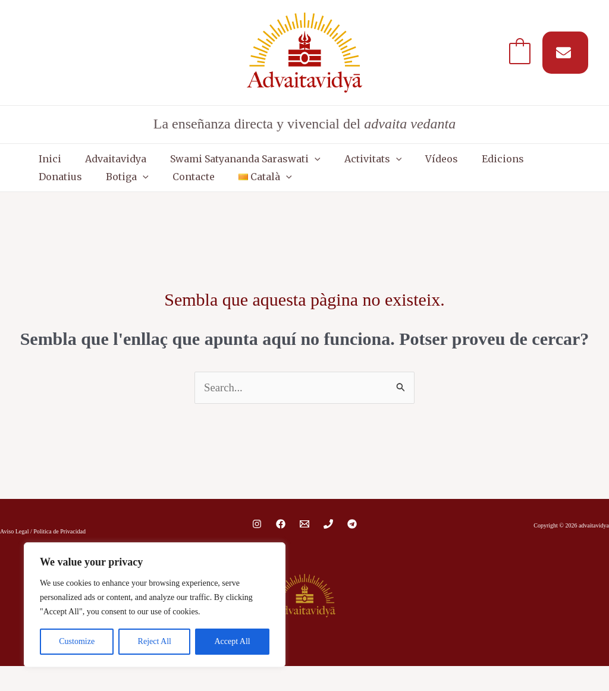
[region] (154, 604)
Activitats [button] (331, 165)
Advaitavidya (97, 165)
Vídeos (388, 165)
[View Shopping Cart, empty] (519, 52)
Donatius (492, 165)
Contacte (54, 194)
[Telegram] (352, 549)
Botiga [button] (547, 165)
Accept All (232, 641)
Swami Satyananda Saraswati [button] (215, 165)
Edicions (437, 165)
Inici (44, 165)
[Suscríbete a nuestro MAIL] (565, 53)
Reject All (154, 641)
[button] (285, 165)
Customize (77, 641)
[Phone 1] (328, 549)
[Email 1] (304, 549)
